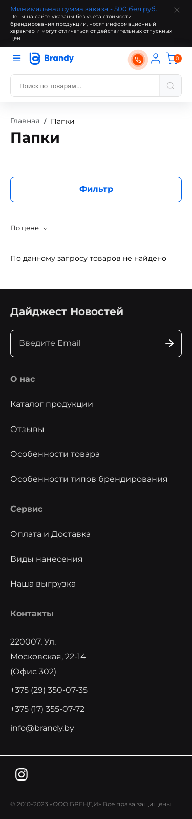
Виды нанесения (46, 559)
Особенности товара (55, 454)
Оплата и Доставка (50, 534)
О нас (22, 379)
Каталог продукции (51, 404)
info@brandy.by (42, 728)
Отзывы (27, 429)
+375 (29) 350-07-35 (49, 690)
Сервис (26, 509)
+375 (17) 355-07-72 (47, 709)
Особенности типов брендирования (89, 479)
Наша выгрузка (43, 584)
